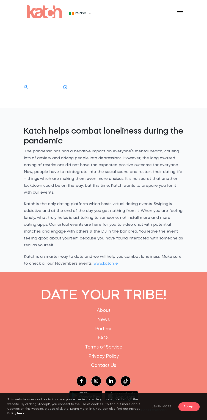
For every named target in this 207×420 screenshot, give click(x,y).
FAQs (104, 338)
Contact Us (103, 365)
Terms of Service (103, 347)
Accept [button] (189, 406)
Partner (103, 329)
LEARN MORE (161, 406)
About (103, 310)
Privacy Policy (103, 356)
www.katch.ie (106, 264)
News (103, 320)
